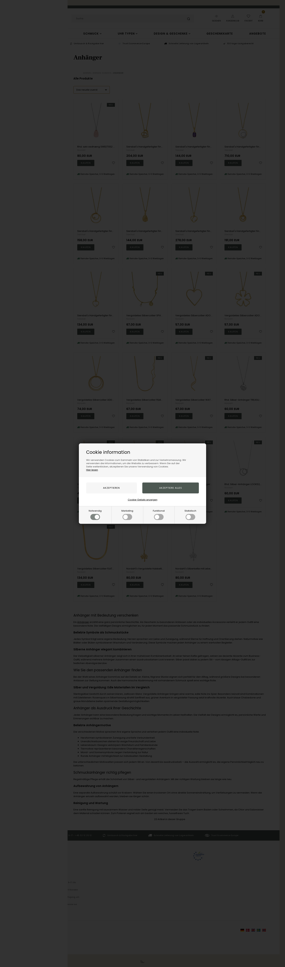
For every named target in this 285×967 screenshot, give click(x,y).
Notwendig (95, 514)
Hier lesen (92, 470)
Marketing (127, 514)
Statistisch (190, 514)
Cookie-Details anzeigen (142, 499)
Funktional (159, 514)
